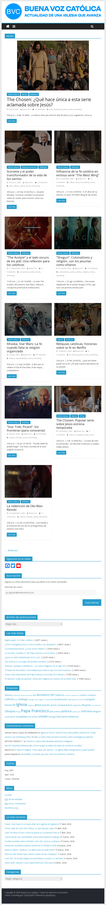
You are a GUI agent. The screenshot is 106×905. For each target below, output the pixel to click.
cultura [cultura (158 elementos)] (9, 699)
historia (75, 355)
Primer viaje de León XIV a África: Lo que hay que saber (29, 828)
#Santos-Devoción (29, 167)
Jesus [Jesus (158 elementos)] (38, 705)
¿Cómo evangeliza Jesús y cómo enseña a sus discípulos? (30, 644)
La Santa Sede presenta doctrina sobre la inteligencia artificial (65, 737)
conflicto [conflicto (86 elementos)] (83, 695)
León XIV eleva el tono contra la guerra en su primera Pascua (32, 832)
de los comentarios (15, 803)
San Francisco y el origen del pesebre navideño (26, 661)
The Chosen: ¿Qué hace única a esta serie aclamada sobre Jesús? (49, 102)
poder (31, 272)
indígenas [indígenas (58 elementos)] (31, 705)
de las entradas (13, 799)
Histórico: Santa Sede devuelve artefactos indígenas (49, 741)
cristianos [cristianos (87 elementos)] (92, 695)
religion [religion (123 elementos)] (96, 711)
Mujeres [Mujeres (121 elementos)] (86, 705)
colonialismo (64, 272)
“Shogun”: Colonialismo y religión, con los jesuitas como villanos (74, 261)
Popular (19, 437)
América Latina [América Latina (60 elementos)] (26, 695)
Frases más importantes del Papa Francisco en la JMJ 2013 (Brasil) (34, 674)
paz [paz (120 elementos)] (51, 711)
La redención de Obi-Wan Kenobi (25, 508)
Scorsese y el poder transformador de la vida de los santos (27, 175)
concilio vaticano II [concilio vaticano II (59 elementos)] (72, 695)
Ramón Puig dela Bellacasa (17, 745)
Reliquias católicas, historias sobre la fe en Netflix (76, 345)
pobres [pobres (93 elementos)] (57, 711)
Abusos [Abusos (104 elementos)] (8, 695)
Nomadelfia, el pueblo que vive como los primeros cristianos (48, 754)
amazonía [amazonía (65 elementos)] (16, 695)
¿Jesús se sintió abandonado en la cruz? (22, 657)
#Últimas (34, 94)
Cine (51, 109)
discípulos (58, 109)
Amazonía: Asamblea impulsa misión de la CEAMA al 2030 (30, 845)
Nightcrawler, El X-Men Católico (19, 640)
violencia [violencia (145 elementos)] (73, 716)
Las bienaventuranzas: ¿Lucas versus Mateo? (25, 648)
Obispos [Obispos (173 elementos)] (10, 711)
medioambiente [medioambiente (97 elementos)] (64, 705)
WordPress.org (11, 808)
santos (22, 186)
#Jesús (24, 94)
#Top (82, 416)
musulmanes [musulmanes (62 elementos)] (96, 705)
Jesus (65, 109)
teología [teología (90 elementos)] (52, 716)
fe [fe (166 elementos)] (14, 705)
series (70, 109)
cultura (16, 186)
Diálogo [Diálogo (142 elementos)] (23, 699)
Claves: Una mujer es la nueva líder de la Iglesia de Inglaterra (32, 824)
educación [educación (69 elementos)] (72, 699)
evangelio (79, 435)
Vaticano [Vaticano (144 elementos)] (61, 716)
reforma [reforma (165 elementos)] (86, 711)
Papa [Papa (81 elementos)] (18, 711)
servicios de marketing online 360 (20, 737)
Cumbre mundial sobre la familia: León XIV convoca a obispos (32, 841)
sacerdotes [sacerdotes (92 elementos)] (10, 716)
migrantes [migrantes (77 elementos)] (77, 705)
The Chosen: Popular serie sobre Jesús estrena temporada (75, 424)
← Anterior (11, 550)
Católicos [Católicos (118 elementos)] (60, 695)
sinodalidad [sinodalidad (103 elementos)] (21, 716)
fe (81, 182)
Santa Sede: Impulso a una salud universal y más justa (29, 862)
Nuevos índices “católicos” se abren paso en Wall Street (29, 849)
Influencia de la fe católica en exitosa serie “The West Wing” (77, 173)
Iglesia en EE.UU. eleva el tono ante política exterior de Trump (68, 732)
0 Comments (38, 109)
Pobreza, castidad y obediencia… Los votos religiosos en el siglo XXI (35, 666)
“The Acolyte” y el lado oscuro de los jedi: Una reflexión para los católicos (28, 261)
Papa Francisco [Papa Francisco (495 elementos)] (35, 710)
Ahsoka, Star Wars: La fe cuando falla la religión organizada (24, 347)
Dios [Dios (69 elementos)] (16, 699)
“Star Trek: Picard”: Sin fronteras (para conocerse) (26, 428)
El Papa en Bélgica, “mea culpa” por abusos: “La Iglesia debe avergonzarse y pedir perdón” (54, 750)
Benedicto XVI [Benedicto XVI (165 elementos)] (45, 695)
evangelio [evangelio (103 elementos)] (90, 699)
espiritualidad (21, 358)
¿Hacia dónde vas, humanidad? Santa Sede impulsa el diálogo (32, 837)
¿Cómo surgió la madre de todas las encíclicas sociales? (57, 745)
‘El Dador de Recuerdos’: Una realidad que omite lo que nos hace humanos (38, 670)
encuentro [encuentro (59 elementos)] (80, 700)
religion (86, 272)
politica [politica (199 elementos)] (66, 711)
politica (86, 182)
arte (10, 186)
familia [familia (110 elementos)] (8, 705)
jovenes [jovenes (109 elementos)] (46, 705)
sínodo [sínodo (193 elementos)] (43, 716)
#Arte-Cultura (13, 94)
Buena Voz (26, 109)
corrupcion (24, 272)
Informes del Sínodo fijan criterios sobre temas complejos (31, 854)
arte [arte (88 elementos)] (34, 695)
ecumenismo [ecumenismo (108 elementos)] (60, 699)
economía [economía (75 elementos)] (49, 699)
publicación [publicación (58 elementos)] (76, 712)
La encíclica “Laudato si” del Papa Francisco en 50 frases (30, 653)
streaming (78, 109)
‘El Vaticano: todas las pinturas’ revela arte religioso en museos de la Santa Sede (40, 678)
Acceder (8, 795)
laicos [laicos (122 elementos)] (53, 705)
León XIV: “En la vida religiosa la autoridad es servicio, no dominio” (34, 858)
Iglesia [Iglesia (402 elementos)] (21, 704)
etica (77, 182)
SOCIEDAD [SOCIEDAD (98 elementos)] (32, 716)
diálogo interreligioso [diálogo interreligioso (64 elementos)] (36, 700)
